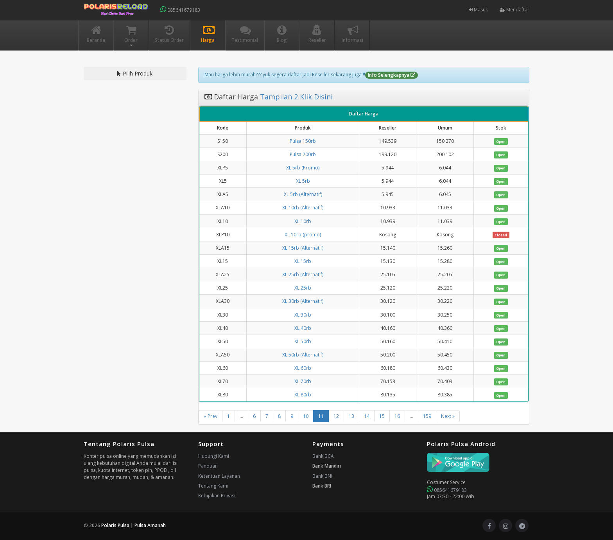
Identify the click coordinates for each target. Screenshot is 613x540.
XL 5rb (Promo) (302, 167)
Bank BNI (322, 476)
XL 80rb (302, 394)
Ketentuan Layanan (219, 476)
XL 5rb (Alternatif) (303, 194)
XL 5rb (303, 181)
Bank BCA (323, 456)
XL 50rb (302, 341)
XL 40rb (302, 328)
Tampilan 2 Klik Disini (295, 96)
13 (351, 416)
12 (336, 416)
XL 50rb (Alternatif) (302, 354)
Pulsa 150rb (303, 141)
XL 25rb (302, 287)
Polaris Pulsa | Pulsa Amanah (133, 525)
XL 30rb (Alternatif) (302, 301)
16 (397, 416)
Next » (448, 416)
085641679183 (180, 9)
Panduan (208, 466)
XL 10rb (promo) (303, 234)
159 (427, 416)
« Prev (210, 416)
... (241, 416)
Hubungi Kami (213, 456)
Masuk (478, 9)
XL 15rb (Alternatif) (302, 248)
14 (366, 416)
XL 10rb (302, 221)
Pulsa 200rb (303, 154)
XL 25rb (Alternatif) (302, 274)
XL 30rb (302, 314)
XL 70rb (302, 381)
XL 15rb (302, 261)
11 (321, 416)
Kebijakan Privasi (216, 495)
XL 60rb (302, 368)
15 (382, 416)
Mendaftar (514, 9)
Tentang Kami (213, 485)
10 (305, 416)
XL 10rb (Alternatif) (302, 207)
